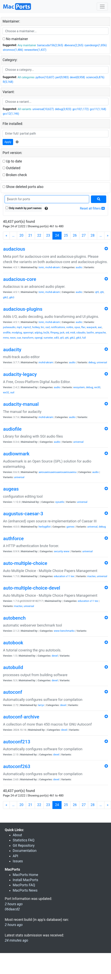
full (84, 337)
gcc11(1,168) (98, 109)
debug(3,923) (63, 109)
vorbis (69, 327)
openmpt (28, 332)
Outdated (11, 168)
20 (21, 235)
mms (6, 337)
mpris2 (27, 327)
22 (39, 235)
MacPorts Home (25, 875)
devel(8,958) (77, 77)
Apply (7, 141)
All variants (24, 109)
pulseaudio (9, 327)
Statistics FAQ (23, 840)
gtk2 (5, 297)
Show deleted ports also (23, 187)
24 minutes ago (16, 940)
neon (13, 337)
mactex (91, 576)
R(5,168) (8, 81)
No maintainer (15, 39)
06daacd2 (12, 909)
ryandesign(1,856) (95, 45)
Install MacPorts (25, 880)
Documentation (25, 851)
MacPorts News (25, 890)
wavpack (92, 327)
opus (77, 327)
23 (48, 235)
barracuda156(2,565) (50, 45)
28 (93, 235)
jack (62, 332)
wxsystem (79, 387)
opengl (38, 337)
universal (102, 362)
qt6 (102, 292)
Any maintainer (27, 45)
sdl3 (56, 337)
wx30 (97, 387)
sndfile (7, 332)
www (66, 551)
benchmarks (67, 630)
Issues (18, 861)
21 (30, 235)
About (17, 835)
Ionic (41, 267)
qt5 (97, 292)
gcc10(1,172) (80, 109)
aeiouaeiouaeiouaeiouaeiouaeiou (57, 472)
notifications (58, 327)
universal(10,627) (43, 109)
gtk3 (11, 297)
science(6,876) (95, 77)
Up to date (12, 161)
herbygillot (44, 526)
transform (27, 337)
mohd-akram (52, 267)
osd (47, 327)
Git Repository (24, 846)
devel (55, 655)
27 (84, 235)
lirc (42, 327)
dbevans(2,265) (73, 45)
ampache (100, 332)
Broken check (15, 175)
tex (72, 576)
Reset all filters (92, 208)
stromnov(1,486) (13, 49)
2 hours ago (14, 925)
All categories (26, 77)
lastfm (90, 332)
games (70, 526)
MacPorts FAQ (24, 885)
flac (83, 327)
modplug (17, 332)
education (59, 576)
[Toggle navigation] (102, 6)
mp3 (19, 327)
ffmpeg (54, 332)
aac (100, 327)
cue (19, 337)
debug (92, 362)
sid (67, 332)
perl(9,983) (62, 77)
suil (12, 392)
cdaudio (80, 332)
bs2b (46, 332)
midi (72, 332)
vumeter (48, 337)
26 (75, 235)
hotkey (36, 327)
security (58, 551)
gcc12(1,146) (11, 113)
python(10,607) (45, 77)
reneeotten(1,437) (35, 49)
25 (66, 235)
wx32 (6, 392)
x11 (68, 576)
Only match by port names (24, 208)
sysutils (59, 501)
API (15, 856)
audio (79, 267)
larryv (41, 705)
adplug (38, 332)
